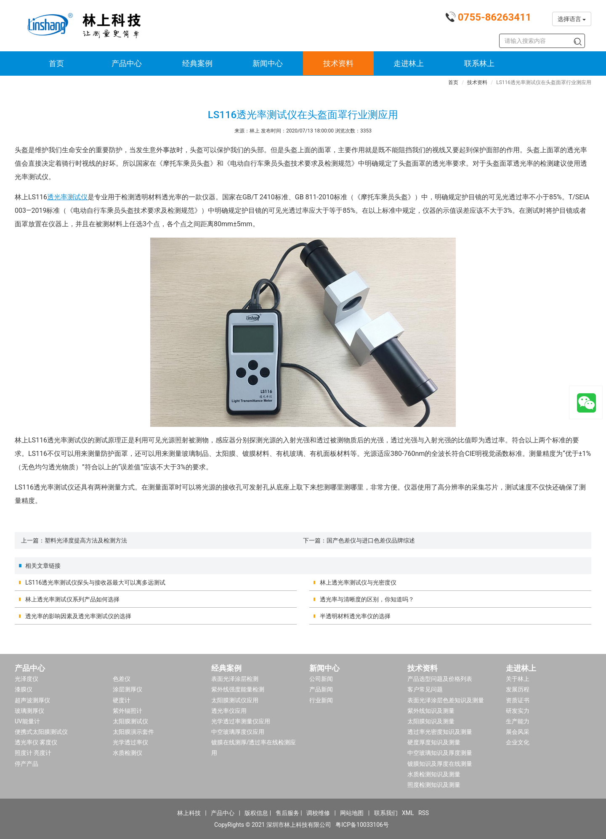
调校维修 (318, 813)
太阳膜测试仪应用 (234, 700)
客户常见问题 (425, 689)
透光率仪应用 (229, 710)
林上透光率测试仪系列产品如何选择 (72, 599)
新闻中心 (267, 63)
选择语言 (572, 19)
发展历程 (517, 689)
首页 (56, 63)
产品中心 (127, 63)
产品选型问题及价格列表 (439, 678)
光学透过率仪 (130, 742)
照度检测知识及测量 (433, 784)
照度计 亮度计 (33, 752)
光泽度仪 (26, 678)
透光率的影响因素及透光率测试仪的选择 (78, 616)
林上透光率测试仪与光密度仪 (358, 582)
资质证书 (517, 700)
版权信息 (256, 813)
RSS (423, 813)
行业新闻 (321, 700)
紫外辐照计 (127, 710)
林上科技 (189, 813)
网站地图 (352, 813)
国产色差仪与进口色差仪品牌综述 (371, 540)
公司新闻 (321, 678)
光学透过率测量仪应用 (240, 721)
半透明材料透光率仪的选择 (355, 616)
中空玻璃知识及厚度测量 (439, 752)
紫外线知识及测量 (430, 710)
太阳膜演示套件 (133, 731)
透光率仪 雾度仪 (36, 742)
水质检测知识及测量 (433, 774)
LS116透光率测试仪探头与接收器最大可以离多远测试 (95, 582)
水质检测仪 (127, 752)
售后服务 (287, 813)
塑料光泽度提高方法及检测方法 (86, 540)
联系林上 (479, 63)
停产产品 (26, 763)
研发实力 (517, 710)
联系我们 (386, 813)
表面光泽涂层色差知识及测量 (445, 700)
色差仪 (121, 678)
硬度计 (121, 700)
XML (408, 813)
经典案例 (197, 63)
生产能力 (517, 721)
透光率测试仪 (67, 197)
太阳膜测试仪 (130, 721)
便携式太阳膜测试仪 (41, 731)
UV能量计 (27, 721)
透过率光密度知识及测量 (439, 731)
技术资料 (338, 63)
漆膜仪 (23, 689)
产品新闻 (321, 689)
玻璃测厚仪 (29, 710)
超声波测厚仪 (32, 700)
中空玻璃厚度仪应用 (237, 731)
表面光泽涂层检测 (234, 678)
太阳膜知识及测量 (430, 721)
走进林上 (408, 63)
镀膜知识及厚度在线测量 (439, 763)
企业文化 (517, 742)
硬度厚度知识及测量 (433, 742)
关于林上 (517, 678)
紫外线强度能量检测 (237, 689)
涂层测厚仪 (127, 689)
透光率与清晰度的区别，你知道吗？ (367, 599)
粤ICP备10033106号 (362, 824)
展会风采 (517, 731)
